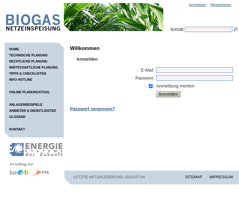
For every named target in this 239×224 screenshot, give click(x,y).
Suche (177, 29)
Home (14, 49)
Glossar (17, 117)
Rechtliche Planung (28, 61)
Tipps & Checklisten (27, 73)
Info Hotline (20, 79)
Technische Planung (28, 55)
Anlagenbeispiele (26, 104)
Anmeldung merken (175, 86)
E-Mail (147, 70)
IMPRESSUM (221, 177)
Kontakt (17, 129)
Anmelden (197, 4)
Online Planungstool (29, 92)
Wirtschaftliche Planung (33, 67)
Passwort (144, 78)
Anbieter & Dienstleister (32, 110)
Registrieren (220, 4)
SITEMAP (193, 177)
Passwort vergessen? (92, 108)
